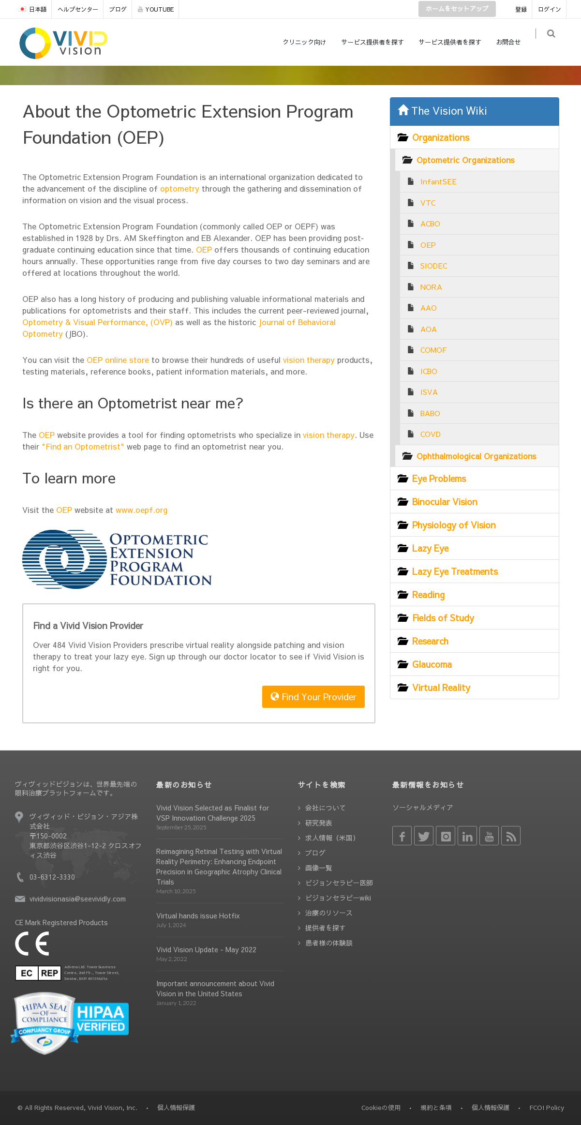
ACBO (430, 223)
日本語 (32, 9)
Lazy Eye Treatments (455, 571)
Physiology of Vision (454, 525)
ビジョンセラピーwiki (338, 897)
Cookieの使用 (381, 1107)
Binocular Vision (444, 501)
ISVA (429, 392)
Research (430, 641)
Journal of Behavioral (297, 321)
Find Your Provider (313, 696)
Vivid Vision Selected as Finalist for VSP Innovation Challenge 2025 (212, 813)
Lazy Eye (430, 548)
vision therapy (308, 359)
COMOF (433, 350)
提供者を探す (325, 927)
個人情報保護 (490, 1107)
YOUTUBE (156, 9)
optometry (178, 188)
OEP (203, 249)
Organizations (440, 137)
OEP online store (118, 359)
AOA (428, 329)
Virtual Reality (441, 687)
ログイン (549, 9)
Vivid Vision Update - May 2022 (206, 949)
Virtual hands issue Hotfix (198, 915)
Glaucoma (432, 664)
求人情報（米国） (332, 837)
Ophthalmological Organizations (476, 455)
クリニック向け (310, 42)
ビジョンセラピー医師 (339, 882)
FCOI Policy (546, 1107)
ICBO (428, 371)
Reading (428, 594)
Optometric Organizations (466, 159)
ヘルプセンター (78, 9)
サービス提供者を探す (378, 42)
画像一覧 (318, 867)
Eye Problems (439, 478)
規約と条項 (436, 1107)
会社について (325, 807)
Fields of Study (443, 618)
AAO (428, 307)
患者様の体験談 (329, 942)
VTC (427, 202)
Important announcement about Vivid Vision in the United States (215, 988)
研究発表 (318, 822)
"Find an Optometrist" (83, 446)
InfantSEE (438, 181)
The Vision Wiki (442, 110)
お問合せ (514, 42)
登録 (521, 9)
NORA (431, 287)
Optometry (42, 333)
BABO (430, 413)
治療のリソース (329, 912)
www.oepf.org (141, 509)
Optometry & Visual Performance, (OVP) (97, 321)
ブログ (118, 9)
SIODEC (433, 265)
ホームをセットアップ (457, 8)
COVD (430, 434)
